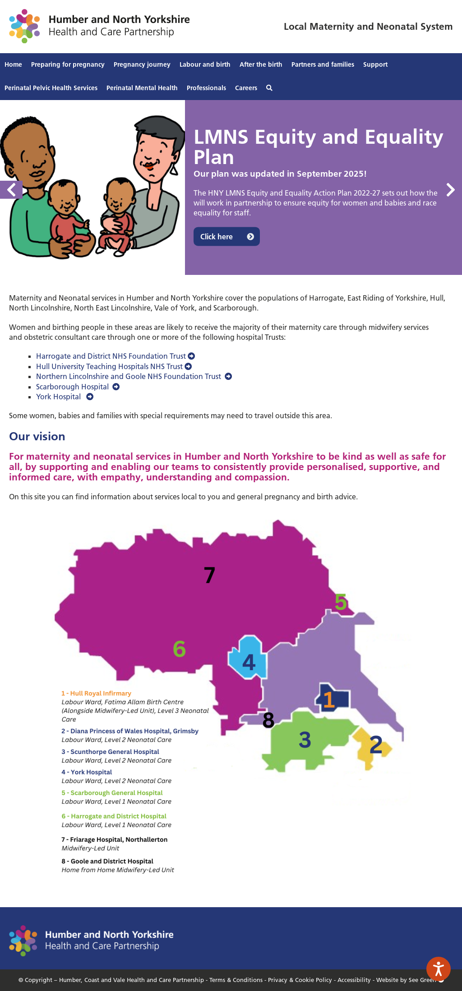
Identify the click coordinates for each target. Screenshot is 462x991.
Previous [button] (11, 190)
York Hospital (64, 396)
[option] (231, 187)
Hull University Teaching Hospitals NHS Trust (114, 366)
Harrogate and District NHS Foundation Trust (115, 356)
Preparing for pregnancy (68, 64)
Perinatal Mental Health (142, 88)
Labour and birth (205, 64)
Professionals (206, 88)
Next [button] (450, 190)
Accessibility (354, 979)
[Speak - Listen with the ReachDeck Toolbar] (438, 969)
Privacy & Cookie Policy (300, 979)
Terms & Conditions (236, 979)
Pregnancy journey (142, 64)
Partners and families (322, 64)
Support (375, 64)
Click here (216, 236)
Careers (246, 88)
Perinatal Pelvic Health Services (51, 88)
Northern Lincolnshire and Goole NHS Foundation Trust (134, 376)
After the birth (261, 64)
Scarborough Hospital (78, 386)
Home (13, 64)
